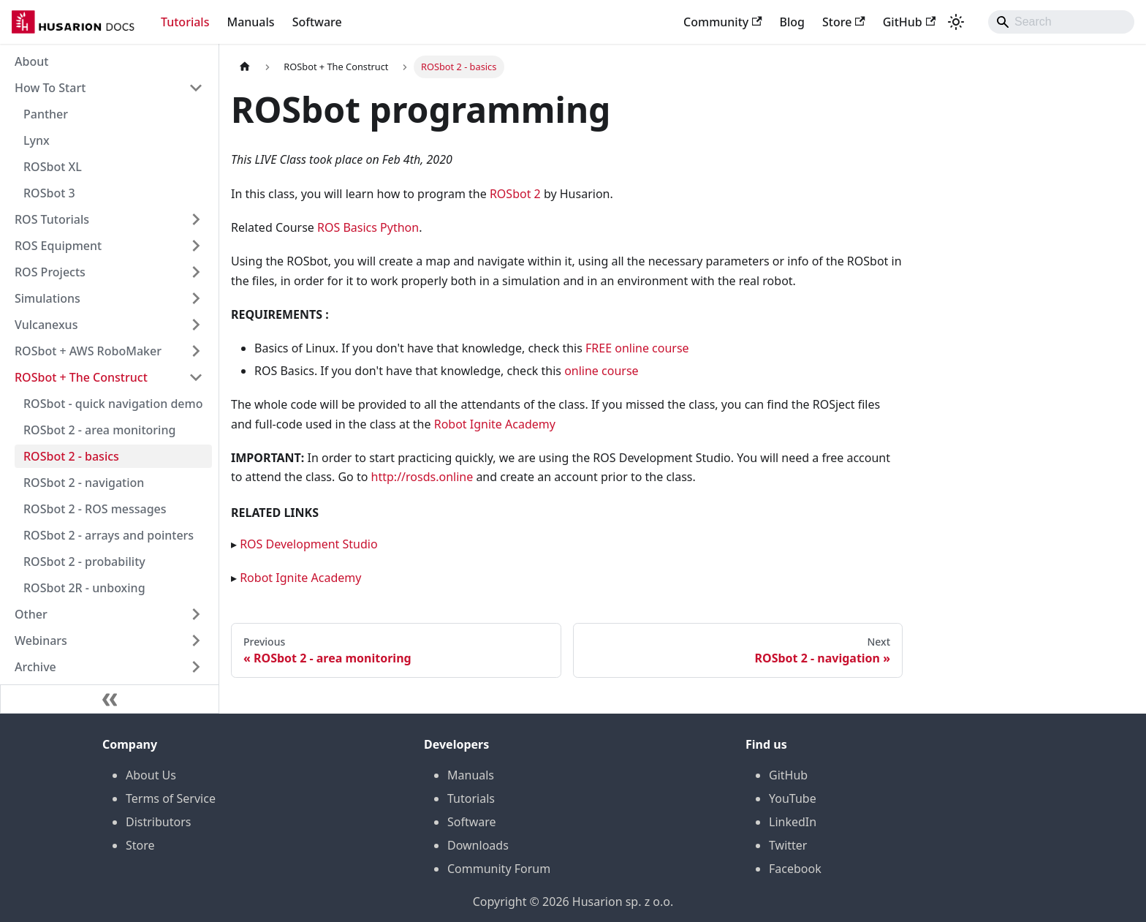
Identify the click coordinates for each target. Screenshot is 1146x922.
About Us (151, 775)
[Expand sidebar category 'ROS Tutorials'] (196, 219)
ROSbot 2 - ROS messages (95, 509)
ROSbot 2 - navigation (83, 483)
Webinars (41, 640)
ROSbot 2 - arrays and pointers (108, 535)
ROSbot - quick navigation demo (112, 404)
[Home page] (245, 67)
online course (601, 371)
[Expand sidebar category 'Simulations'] (196, 298)
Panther (45, 114)
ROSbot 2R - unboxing (84, 588)
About (31, 61)
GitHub (909, 22)
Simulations (47, 298)
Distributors (158, 822)
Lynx (36, 140)
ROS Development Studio (308, 544)
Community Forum (498, 869)
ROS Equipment (58, 246)
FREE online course (637, 348)
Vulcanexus (46, 325)
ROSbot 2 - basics (71, 456)
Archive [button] (35, 667)
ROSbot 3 (49, 193)
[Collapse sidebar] (109, 699)
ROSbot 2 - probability (84, 561)
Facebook (795, 869)
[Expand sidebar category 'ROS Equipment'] (196, 245)
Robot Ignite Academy (494, 424)
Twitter (788, 845)
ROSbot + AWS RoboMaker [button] (88, 351)
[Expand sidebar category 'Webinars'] (196, 640)
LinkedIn (792, 822)
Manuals (250, 22)
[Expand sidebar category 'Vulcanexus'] (196, 324)
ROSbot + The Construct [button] (81, 377)
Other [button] (31, 614)
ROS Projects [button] (50, 272)
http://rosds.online (422, 477)
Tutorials (185, 22)
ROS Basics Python (368, 227)
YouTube (792, 798)
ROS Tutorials (52, 219)
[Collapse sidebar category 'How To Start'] (196, 87)
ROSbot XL (52, 167)
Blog (792, 22)
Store (843, 22)
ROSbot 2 (515, 194)
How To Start (50, 88)
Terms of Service (171, 798)
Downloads (478, 845)
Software (317, 22)
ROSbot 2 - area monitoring (99, 430)
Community (722, 22)
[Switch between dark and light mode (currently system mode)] (956, 22)
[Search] (1061, 22)
